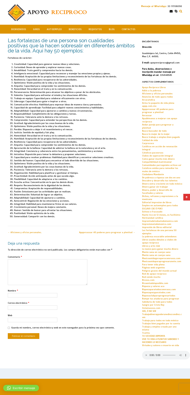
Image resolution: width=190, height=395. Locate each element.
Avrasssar (147, 115)
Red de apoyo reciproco (154, 273)
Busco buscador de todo (154, 131)
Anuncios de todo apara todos (157, 96)
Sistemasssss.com (151, 308)
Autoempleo (54, 29)
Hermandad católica (152, 218)
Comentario (15, 257)
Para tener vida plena (153, 264)
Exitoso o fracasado (152, 211)
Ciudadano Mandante (153, 174)
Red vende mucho (151, 277)
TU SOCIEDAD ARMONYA (153, 336)
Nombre (13, 290)
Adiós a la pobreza (151, 90)
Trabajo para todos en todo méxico (160, 320)
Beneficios (75, 29)
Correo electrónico (18, 303)
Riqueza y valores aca (153, 286)
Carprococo (148, 143)
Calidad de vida (150, 140)
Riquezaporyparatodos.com (156, 292)
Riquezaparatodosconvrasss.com (159, 289)
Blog (112, 29)
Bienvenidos (18, 29)
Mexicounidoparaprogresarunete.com (161, 261)
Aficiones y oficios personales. (25, 232)
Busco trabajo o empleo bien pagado (161, 137)
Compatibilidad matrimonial (157, 162)
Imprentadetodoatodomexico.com (160, 221)
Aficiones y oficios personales (157, 93)
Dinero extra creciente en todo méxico (162, 183)
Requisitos (95, 29)
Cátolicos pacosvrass (152, 152)
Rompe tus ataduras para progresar (160, 298)
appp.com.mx (149, 106)
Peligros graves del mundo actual (159, 270)
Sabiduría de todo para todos (157, 302)
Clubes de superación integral (157, 155)
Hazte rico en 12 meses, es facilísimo (161, 215)
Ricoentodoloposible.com (155, 283)
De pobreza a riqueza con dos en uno (161, 177)
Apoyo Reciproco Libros (154, 87)
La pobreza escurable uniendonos (159, 236)
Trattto (146, 333)
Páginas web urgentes (153, 267)
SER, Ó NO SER (149, 311)
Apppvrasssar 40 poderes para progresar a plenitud (107, 232)
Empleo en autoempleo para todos (160, 205)
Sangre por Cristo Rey (153, 305)
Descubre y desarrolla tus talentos (159, 180)
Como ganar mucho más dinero (158, 159)
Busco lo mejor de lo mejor (156, 134)
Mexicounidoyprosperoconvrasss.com (161, 258)
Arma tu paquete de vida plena (158, 103)
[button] (21, 388)
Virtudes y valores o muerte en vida (160, 345)
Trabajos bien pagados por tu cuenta (161, 323)
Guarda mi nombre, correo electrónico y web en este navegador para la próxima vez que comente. (63, 327)
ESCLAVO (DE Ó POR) (152, 208)
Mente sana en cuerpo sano (156, 252)
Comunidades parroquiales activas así (161, 165)
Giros (36, 29)
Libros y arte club (151, 246)
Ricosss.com (148, 280)
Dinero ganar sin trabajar (155, 186)
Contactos (128, 29)
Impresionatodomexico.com (156, 224)
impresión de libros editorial (157, 227)
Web (10, 315)
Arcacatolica (148, 99)
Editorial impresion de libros (156, 202)
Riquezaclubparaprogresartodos (158, 295)
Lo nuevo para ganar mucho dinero (160, 249)
